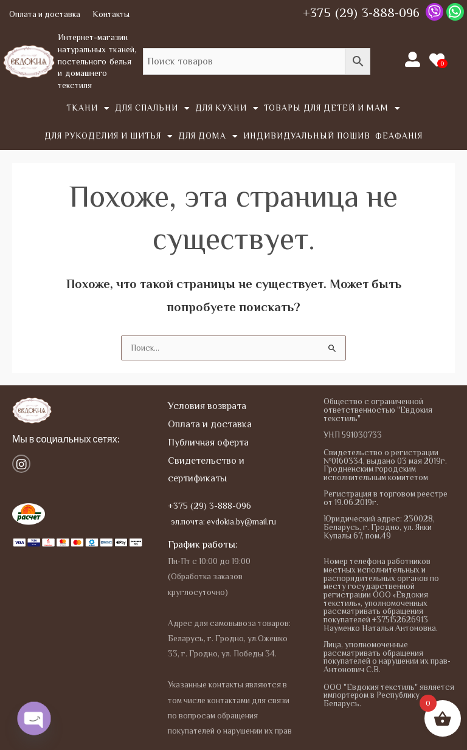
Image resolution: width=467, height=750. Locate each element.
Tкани (88, 108)
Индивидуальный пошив (306, 135)
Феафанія (399, 135)
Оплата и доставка (44, 14)
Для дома (208, 136)
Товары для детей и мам (332, 108)
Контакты (111, 14)
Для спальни (152, 108)
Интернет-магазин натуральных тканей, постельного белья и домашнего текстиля (97, 60)
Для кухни (227, 108)
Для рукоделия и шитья (108, 136)
